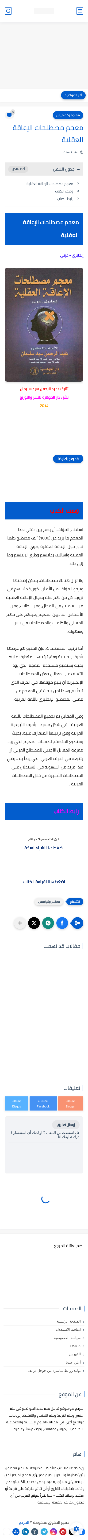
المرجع (24, 1522)
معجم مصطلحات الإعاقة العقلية (50, 183)
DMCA (75, 1346)
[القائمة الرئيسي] (79, 11)
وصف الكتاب (64, 191)
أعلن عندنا (73, 1362)
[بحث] (8, 11)
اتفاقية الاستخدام (68, 1330)
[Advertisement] (44, 55)
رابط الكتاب (65, 198)
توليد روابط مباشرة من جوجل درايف (54, 1371)
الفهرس (75, 1354)
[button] (62, 923)
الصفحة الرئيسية (68, 1321)
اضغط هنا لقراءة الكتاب (44, 882)
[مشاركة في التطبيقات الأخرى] (20, 923)
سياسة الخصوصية (67, 1338)
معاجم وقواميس (68, 115)
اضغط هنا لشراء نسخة (44, 848)
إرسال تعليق (66, 1124)
